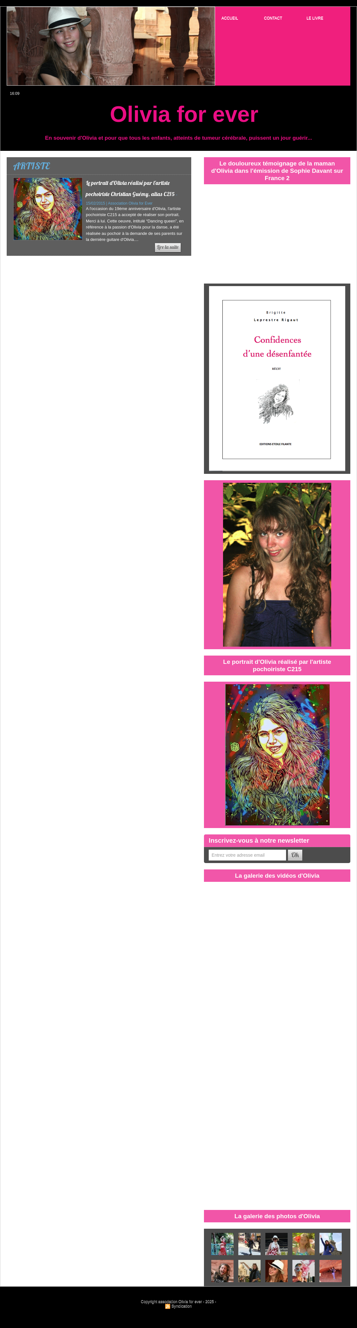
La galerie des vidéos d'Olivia (277, 875)
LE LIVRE (314, 18)
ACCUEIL (229, 18)
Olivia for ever (184, 114)
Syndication (182, 1306)
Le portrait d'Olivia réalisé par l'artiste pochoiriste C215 (277, 665)
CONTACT (273, 18)
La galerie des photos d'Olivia (277, 1215)
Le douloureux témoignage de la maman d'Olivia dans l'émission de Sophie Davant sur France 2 (277, 170)
